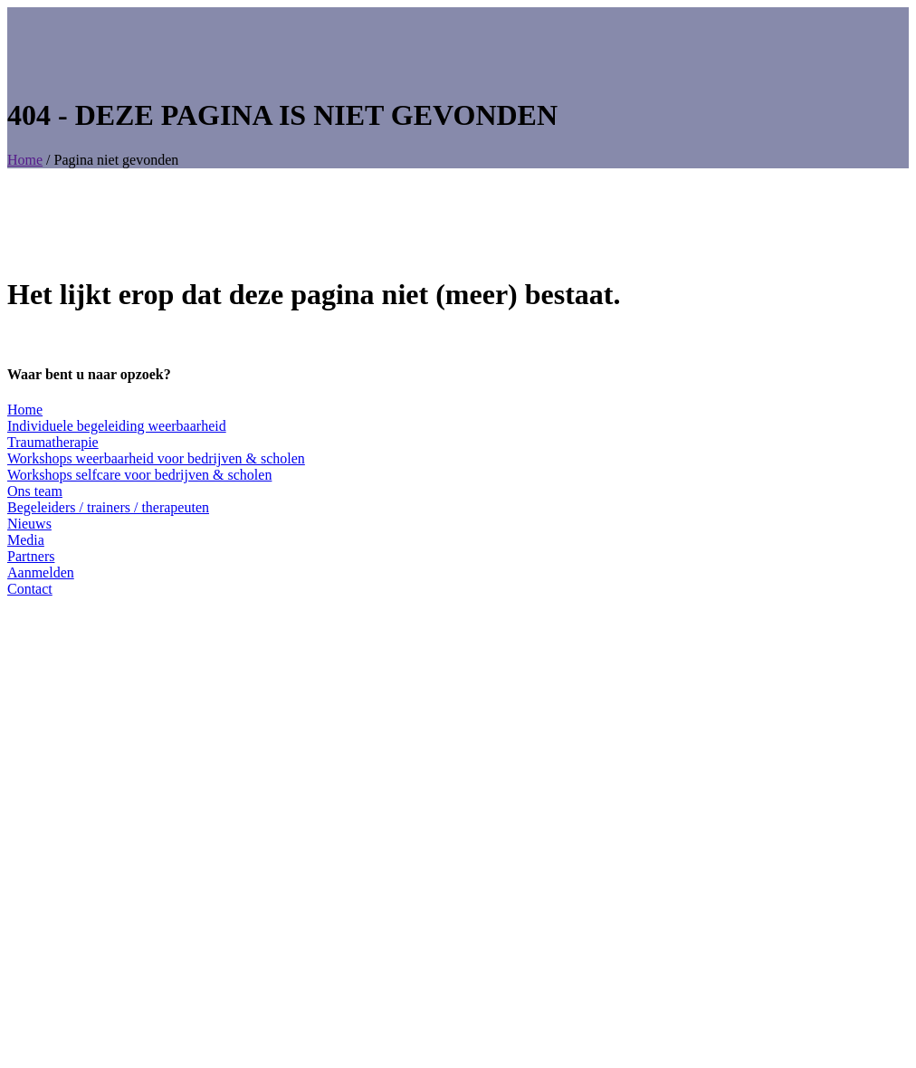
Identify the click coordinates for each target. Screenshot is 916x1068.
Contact (29, 588)
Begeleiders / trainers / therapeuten (108, 507)
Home (25, 159)
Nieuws (29, 523)
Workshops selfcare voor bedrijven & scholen (139, 474)
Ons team (34, 491)
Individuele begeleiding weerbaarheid (116, 426)
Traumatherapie (53, 442)
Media (25, 540)
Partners (30, 556)
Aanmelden (40, 572)
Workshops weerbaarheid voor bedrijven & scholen (156, 458)
